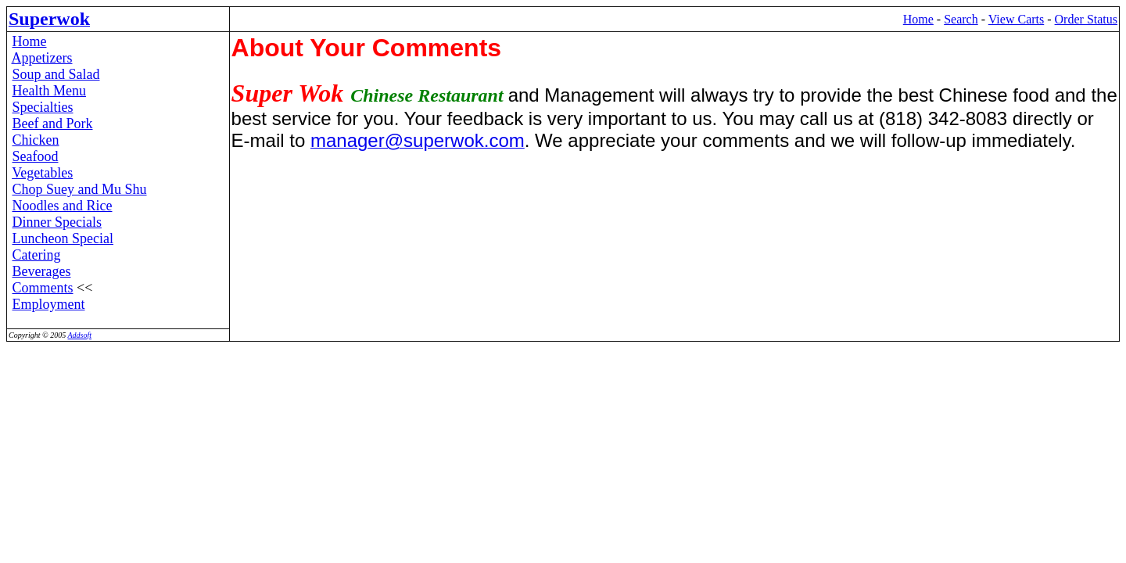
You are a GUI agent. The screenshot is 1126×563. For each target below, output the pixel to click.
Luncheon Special (63, 238)
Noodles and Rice (63, 205)
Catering (37, 255)
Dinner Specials (57, 222)
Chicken (36, 140)
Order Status (1086, 19)
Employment (49, 304)
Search (961, 19)
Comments (43, 288)
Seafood (36, 156)
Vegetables (42, 173)
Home (918, 19)
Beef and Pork (53, 123)
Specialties (43, 107)
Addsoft (79, 335)
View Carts (1016, 19)
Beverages (42, 271)
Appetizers (42, 58)
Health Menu (49, 91)
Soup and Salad (56, 74)
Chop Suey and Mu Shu (80, 189)
